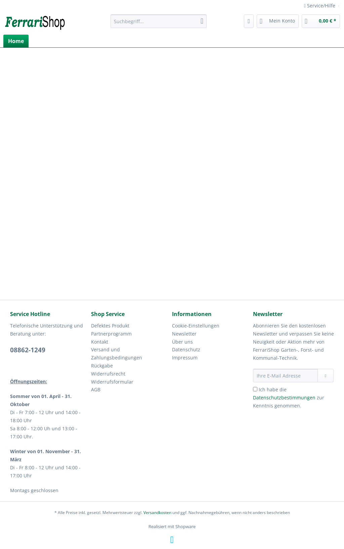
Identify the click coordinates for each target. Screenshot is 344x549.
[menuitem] (159, 24)
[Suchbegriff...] (159, 21)
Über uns (182, 342)
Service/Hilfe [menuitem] (320, 5)
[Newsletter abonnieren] (325, 375)
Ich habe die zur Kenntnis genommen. (288, 397)
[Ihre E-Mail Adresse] (285, 375)
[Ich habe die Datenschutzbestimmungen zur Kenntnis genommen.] (255, 389)
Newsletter (184, 333)
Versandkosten (157, 512)
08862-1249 (27, 350)
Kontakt (99, 342)
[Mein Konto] (278, 21)
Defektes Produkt (110, 325)
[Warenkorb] (321, 21)
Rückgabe (102, 365)
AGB (95, 389)
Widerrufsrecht (108, 373)
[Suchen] (202, 21)
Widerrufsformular (112, 382)
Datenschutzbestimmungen (284, 397)
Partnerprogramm (111, 333)
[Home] (16, 41)
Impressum (185, 357)
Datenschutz (186, 349)
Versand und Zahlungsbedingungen (116, 353)
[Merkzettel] (249, 21)
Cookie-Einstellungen (195, 325)
